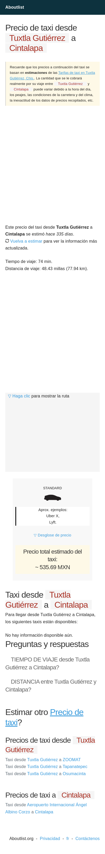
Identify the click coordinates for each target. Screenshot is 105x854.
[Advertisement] (52, 164)
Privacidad (50, 838)
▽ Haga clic (19, 396)
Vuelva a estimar (23, 241)
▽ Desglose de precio (52, 535)
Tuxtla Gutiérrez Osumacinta (45, 773)
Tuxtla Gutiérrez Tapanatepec (46, 766)
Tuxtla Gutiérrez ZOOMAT (43, 759)
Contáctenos (87, 838)
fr (67, 838)
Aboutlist (14, 7)
